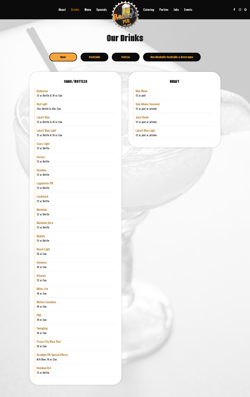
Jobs (176, 9)
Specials (101, 9)
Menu (88, 9)
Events (188, 9)
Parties (163, 9)
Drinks (75, 9)
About (62, 9)
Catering (148, 9)
